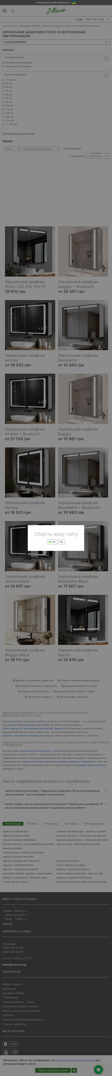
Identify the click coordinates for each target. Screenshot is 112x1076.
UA (52, 542)
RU (61, 542)
